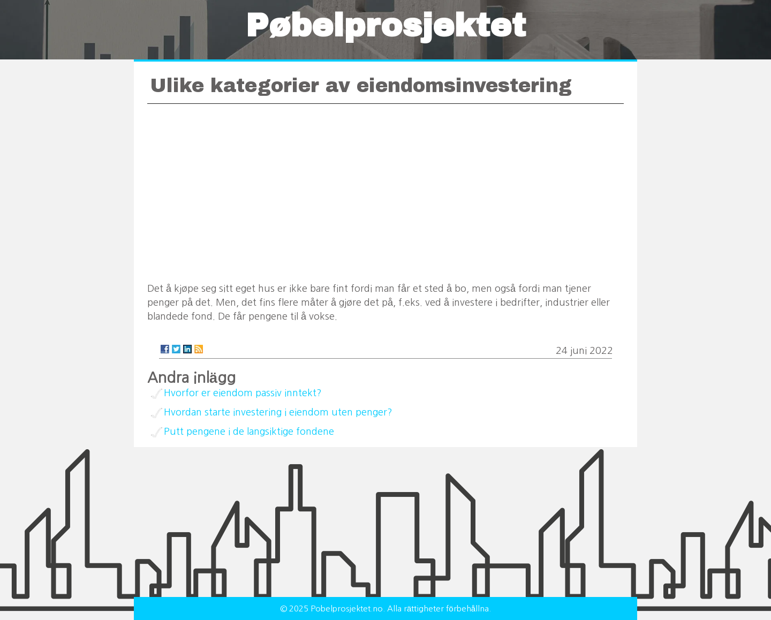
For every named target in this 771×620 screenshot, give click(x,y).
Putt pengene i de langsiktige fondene (249, 431)
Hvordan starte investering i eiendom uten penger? (278, 412)
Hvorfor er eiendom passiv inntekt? (243, 393)
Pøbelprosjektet (386, 25)
